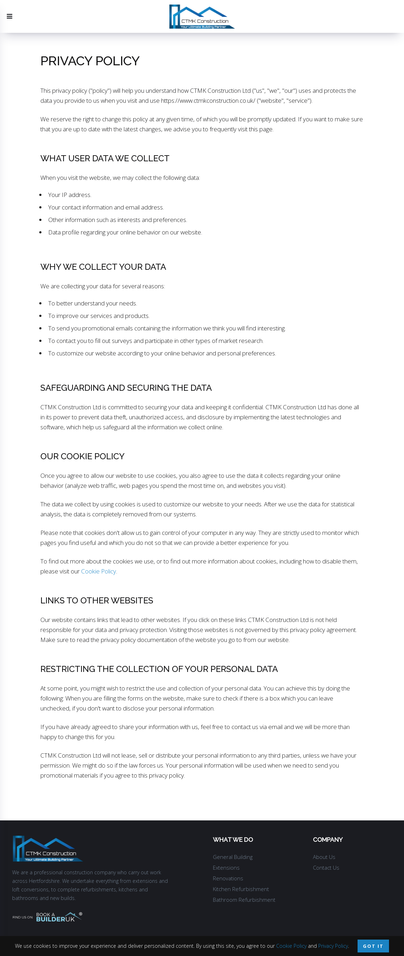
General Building (233, 856)
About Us (324, 856)
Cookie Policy (98, 571)
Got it (373, 946)
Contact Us (326, 867)
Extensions (226, 867)
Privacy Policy (333, 945)
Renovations (228, 878)
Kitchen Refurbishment (241, 888)
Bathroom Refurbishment (244, 899)
